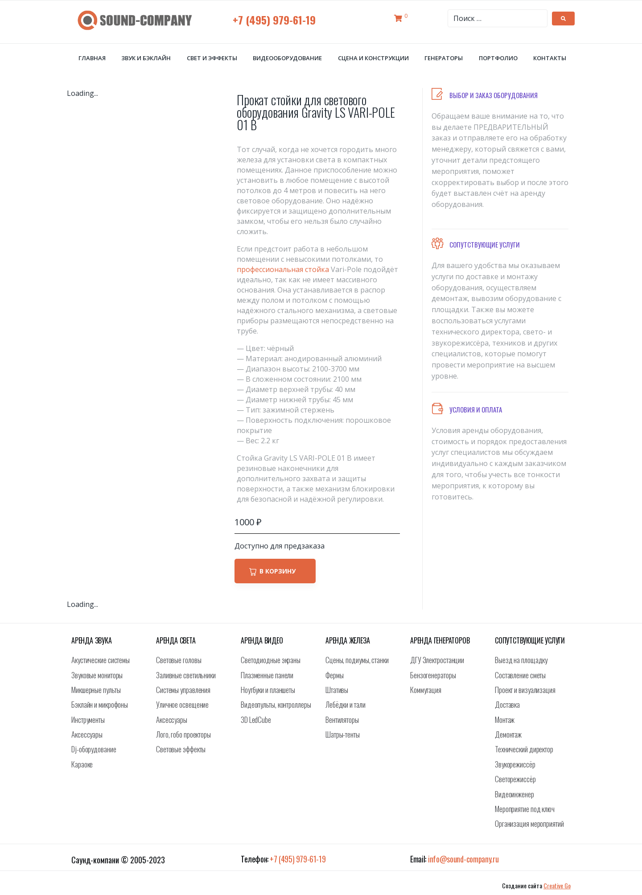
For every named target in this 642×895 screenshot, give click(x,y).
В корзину (277, 571)
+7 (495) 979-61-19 (274, 20)
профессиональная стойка (283, 269)
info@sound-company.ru (463, 859)
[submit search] (563, 18)
